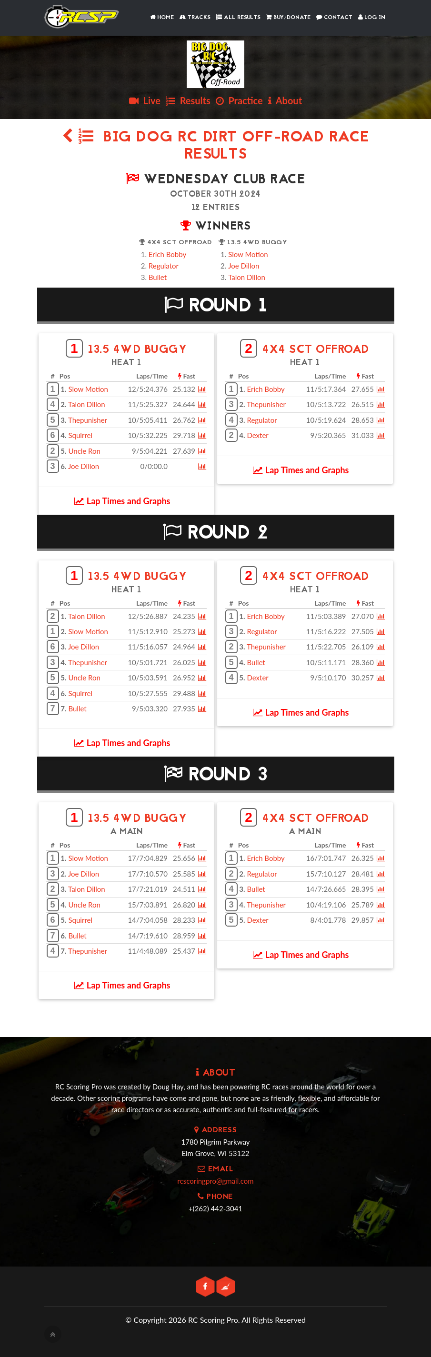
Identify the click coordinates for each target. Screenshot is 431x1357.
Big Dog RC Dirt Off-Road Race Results (216, 146)
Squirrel (80, 435)
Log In (371, 17)
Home (162, 17)
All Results (238, 17)
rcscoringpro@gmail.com (215, 1181)
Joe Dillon (243, 265)
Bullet (158, 277)
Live (144, 100)
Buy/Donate (288, 17)
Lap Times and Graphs (122, 501)
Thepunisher (87, 420)
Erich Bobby (167, 254)
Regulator (164, 265)
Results (188, 100)
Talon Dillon (246, 277)
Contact (334, 17)
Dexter (257, 435)
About (285, 100)
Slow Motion (248, 254)
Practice (239, 100)
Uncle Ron (84, 451)
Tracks (195, 17)
